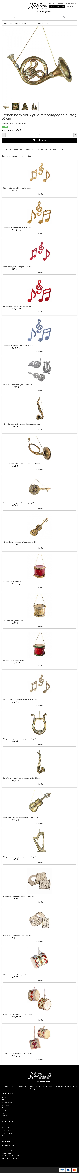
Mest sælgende (7, 1102)
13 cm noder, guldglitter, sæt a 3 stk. (17, 188)
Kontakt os (5, 1105)
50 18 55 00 (15, 1156)
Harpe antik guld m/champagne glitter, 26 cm (20, 857)
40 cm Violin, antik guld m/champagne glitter (20, 542)
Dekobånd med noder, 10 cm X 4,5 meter (18, 896)
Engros (4, 1113)
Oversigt (4, 1115)
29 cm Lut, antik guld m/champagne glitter (19, 503)
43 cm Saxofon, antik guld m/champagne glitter (21, 424)
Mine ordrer (5, 1125)
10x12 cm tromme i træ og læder (15, 975)
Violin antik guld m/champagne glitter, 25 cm (20, 817)
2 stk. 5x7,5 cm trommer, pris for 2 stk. (17, 1014)
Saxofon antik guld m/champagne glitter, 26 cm (21, 778)
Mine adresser (6, 1130)
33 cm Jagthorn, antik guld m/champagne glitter (22, 463)
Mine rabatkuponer (8, 1136)
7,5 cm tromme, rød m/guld (13, 581)
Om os (4, 1110)
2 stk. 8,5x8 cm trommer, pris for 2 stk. (17, 1053)
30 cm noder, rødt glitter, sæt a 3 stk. (17, 306)
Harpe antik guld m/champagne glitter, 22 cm (20, 739)
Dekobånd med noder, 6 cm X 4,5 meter (18, 935)
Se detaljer (39, 194)
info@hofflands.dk (12, 1158)
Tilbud (4, 1097)
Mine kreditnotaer (7, 1128)
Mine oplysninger (7, 1133)
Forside (4, 23)
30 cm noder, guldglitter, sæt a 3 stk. (17, 227)
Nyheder (4, 1100)
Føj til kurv (39, 140)
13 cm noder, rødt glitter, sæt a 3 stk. (17, 267)
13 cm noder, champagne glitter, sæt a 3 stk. (20, 699)
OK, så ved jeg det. (58, 6)
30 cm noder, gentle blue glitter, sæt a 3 (18, 345)
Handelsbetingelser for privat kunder (14, 1108)
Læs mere (70, 6)
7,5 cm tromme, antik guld (13, 621)
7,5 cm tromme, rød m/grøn (13, 660)
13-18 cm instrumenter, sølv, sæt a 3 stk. (18, 385)
